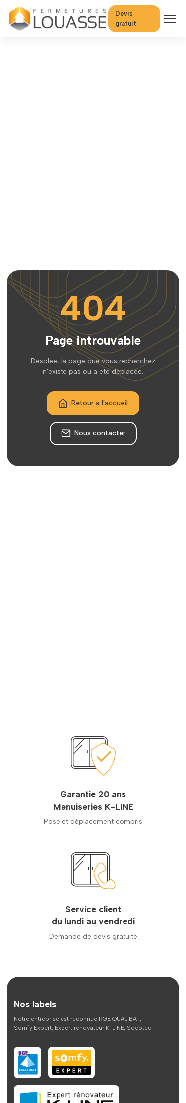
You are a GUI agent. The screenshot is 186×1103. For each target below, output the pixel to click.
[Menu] (169, 19)
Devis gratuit (125, 18)
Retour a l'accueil (93, 403)
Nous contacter (93, 433)
